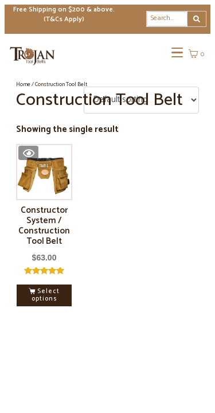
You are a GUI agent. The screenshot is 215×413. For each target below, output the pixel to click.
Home (23, 84)
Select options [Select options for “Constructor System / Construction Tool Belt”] (46, 295)
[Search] (196, 18)
